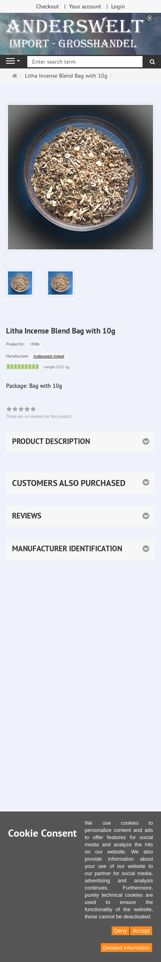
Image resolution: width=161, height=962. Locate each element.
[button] (80, 483)
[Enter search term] (85, 61)
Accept (141, 931)
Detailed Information (126, 948)
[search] (152, 62)
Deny (120, 931)
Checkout (47, 6)
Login (118, 6)
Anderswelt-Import (48, 356)
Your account (85, 6)
